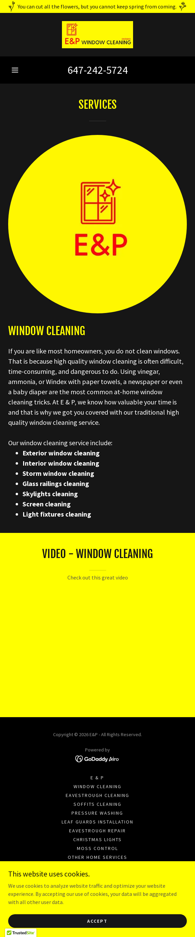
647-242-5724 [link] (97, 70)
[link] (97, 34)
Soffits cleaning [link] (97, 804)
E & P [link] (97, 778)
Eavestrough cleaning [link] (97, 795)
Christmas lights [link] (97, 839)
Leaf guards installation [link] (97, 822)
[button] (15, 70)
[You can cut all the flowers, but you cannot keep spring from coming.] (97, 6)
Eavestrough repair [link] (97, 831)
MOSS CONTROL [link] (97, 848)
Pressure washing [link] (97, 813)
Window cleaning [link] (97, 786)
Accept (97, 921)
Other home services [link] (97, 857)
